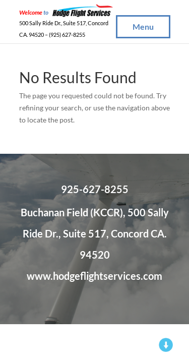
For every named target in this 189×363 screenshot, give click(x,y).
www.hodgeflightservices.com (94, 276)
